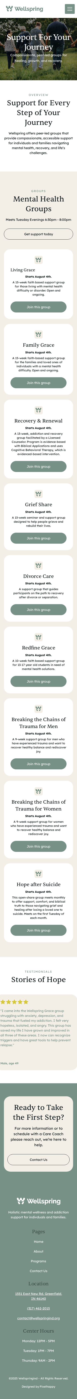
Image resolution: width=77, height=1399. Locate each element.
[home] (23, 9)
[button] (69, 9)
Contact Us (38, 1160)
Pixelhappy (47, 1386)
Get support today (38, 234)
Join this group (38, 307)
